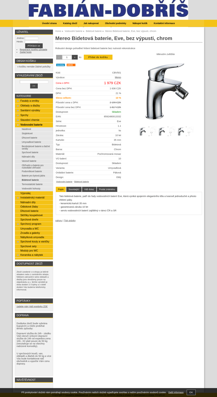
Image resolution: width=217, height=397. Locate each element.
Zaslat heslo (26, 52)
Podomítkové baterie (32, 171)
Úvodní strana (49, 23)
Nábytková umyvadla (32, 237)
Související (74, 189)
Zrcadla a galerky (30, 232)
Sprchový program (30, 223)
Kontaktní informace (164, 23)
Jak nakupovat (91, 23)
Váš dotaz (89, 189)
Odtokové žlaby (29, 206)
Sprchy (24, 115)
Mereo (118, 77)
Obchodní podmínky (115, 23)
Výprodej (25, 193)
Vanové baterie (29, 161)
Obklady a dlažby (30, 105)
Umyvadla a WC (29, 228)
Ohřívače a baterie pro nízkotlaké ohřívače (33, 166)
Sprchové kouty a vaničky (34, 241)
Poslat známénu (107, 189)
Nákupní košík (140, 23)
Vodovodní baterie (64, 182)
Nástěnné (26, 129)
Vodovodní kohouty (31, 188)
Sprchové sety (28, 246)
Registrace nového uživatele (33, 49)
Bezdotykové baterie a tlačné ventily (36, 147)
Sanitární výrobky (30, 110)
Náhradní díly (28, 157)
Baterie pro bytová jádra (33, 176)
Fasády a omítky (29, 100)
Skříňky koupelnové (31, 215)
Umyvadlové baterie (31, 142)
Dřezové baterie (29, 138)
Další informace (176, 392)
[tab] (61, 189)
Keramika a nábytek (31, 254)
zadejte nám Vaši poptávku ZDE (32, 306)
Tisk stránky (70, 220)
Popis (61, 189)
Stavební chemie (29, 119)
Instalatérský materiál (32, 197)
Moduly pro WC (29, 250)
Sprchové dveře (29, 219)
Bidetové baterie (81, 182)
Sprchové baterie (30, 152)
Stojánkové (27, 133)
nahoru (58, 220)
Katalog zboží (70, 23)
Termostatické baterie (32, 184)
